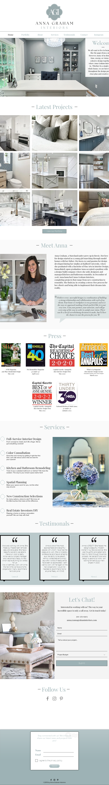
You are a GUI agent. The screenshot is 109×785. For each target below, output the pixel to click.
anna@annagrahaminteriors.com (82, 620)
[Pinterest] (61, 698)
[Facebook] (47, 698)
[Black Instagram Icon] (54, 780)
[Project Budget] (81, 654)
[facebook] (51, 780)
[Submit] (81, 663)
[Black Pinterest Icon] (58, 780)
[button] (55, 133)
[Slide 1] (54, 93)
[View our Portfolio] (54, 231)
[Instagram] (54, 698)
